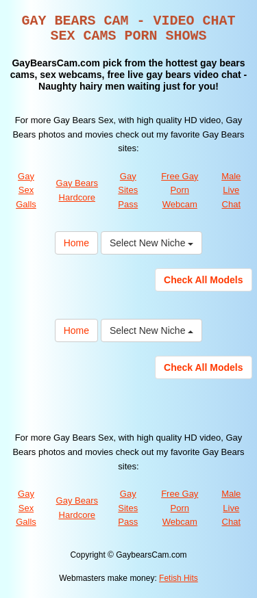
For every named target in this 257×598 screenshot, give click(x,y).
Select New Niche (151, 242)
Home (76, 242)
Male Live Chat (231, 190)
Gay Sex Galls (26, 190)
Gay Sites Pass (128, 190)
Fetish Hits (178, 578)
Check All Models (203, 279)
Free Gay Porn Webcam (179, 190)
